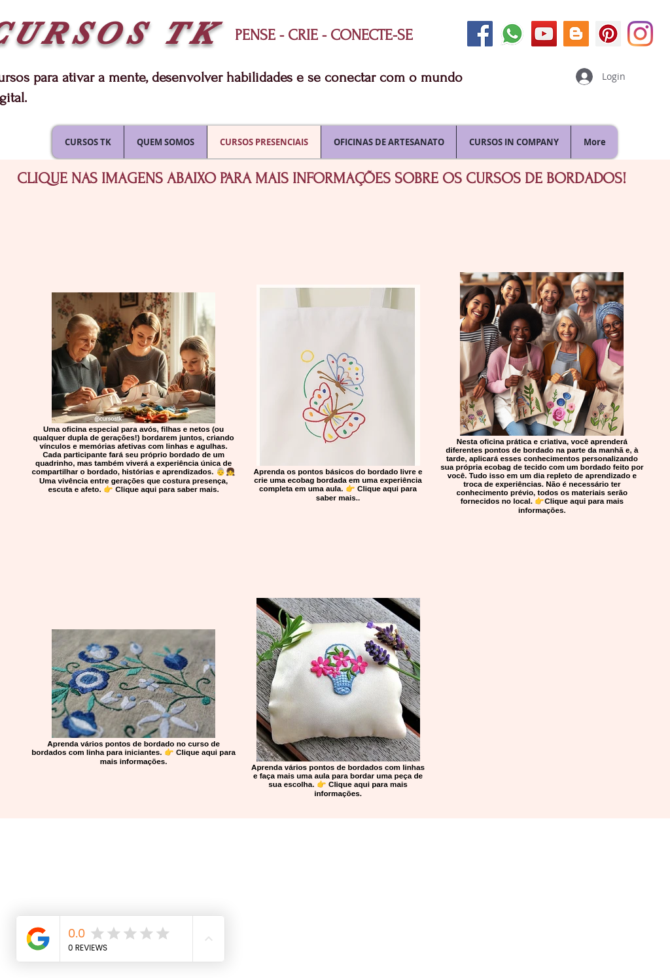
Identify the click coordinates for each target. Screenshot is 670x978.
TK (190, 34)
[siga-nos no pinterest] (608, 33)
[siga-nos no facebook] (480, 33)
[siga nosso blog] (576, 33)
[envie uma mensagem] (512, 33)
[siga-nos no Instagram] (640, 33)
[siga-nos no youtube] (544, 33)
